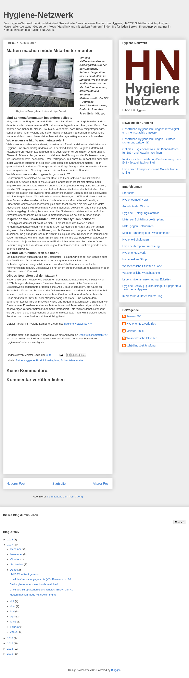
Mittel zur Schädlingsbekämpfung (143, 219)
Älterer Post (101, 483)
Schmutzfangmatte (72, 360)
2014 (10, 648)
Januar (14, 631)
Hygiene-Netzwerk (38, 15)
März (13, 621)
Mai (12, 611)
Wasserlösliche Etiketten (141, 338)
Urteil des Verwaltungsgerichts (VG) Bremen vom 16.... (42, 579)
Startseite (59, 483)
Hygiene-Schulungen (135, 239)
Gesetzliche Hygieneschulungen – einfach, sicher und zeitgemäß (149, 140)
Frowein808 (133, 316)
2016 (10, 638)
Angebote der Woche (135, 206)
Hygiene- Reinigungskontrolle (141, 213)
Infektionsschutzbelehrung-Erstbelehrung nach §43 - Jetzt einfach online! (151, 161)
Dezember (16, 549)
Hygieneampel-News (135, 199)
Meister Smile (135, 331)
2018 (10, 539)
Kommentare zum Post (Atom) (65, 496)
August (14, 569)
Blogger (115, 670)
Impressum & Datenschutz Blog (142, 296)
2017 (10, 544)
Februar (15, 626)
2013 (10, 653)
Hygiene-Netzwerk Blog (141, 323)
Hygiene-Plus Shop (134, 259)
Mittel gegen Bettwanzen (137, 226)
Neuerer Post (16, 483)
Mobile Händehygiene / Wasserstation (146, 232)
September (17, 564)
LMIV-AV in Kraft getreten (24, 574)
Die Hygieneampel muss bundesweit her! (34, 584)
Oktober (15, 559)
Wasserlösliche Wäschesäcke (141, 272)
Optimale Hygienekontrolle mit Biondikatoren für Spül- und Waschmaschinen (150, 151)
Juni (13, 606)
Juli (12, 601)
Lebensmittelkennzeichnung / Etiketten (146, 279)
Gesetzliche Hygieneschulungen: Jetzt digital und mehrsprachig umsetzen (150, 130)
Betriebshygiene (25, 360)
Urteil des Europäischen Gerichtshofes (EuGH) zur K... (41, 589)
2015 (10, 643)
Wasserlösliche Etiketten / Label (142, 266)
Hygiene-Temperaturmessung (141, 246)
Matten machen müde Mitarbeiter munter (33, 594)
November (16, 554)
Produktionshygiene (47, 360)
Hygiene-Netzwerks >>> (78, 323)
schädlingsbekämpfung (140, 345)
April (13, 616)
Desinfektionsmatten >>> (93, 334)
